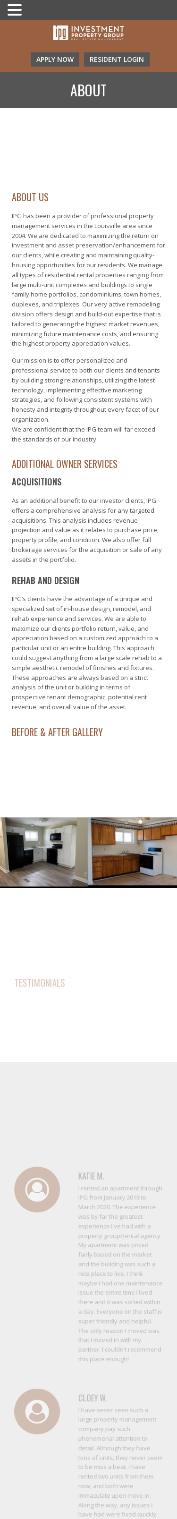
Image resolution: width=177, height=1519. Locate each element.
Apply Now (55, 59)
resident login (117, 59)
